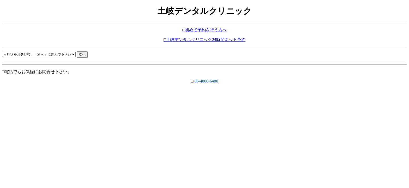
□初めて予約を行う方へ (204, 30)
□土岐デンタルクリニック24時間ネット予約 (204, 39)
